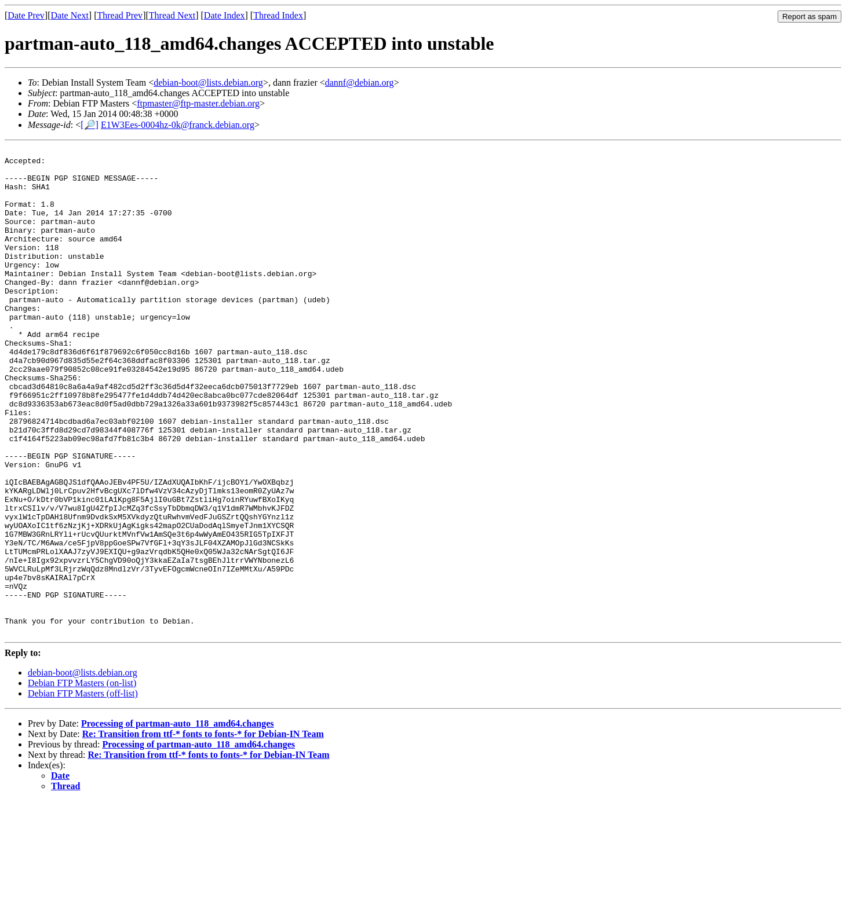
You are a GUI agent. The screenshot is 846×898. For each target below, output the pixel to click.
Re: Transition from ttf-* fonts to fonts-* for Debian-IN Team (203, 831)
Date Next (70, 15)
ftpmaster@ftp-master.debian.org (198, 103)
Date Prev (26, 15)
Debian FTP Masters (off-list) (83, 791)
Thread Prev (120, 15)
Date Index (224, 15)
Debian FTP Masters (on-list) (82, 780)
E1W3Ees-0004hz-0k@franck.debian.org (177, 125)
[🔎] (90, 125)
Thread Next (172, 15)
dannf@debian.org (359, 82)
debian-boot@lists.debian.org (208, 82)
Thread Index (278, 15)
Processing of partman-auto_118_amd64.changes (177, 821)
